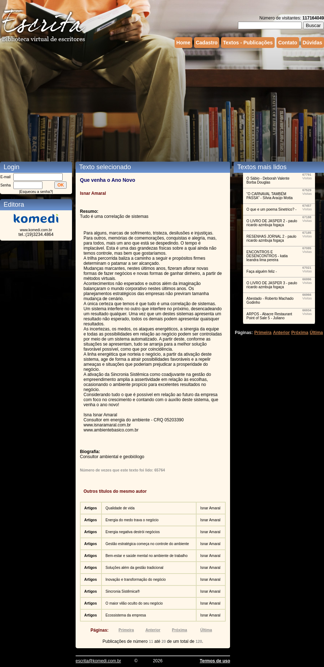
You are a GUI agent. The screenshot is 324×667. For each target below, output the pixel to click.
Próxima (179, 630)
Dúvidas (312, 42)
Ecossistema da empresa (125, 615)
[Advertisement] (156, 103)
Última (206, 630)
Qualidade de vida (120, 508)
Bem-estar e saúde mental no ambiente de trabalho (146, 556)
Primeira (126, 630)
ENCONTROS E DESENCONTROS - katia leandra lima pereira (267, 256)
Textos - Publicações (248, 42)
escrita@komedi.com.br (98, 660)
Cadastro (207, 42)
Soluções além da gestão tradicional (134, 568)
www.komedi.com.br (36, 230)
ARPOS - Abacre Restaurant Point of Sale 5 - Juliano (269, 316)
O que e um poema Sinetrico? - (272, 209)
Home (183, 42)
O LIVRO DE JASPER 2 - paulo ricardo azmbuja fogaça (272, 223)
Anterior (152, 630)
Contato (287, 42)
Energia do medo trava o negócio (131, 520)
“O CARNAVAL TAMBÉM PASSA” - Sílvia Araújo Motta (270, 196)
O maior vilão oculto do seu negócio (134, 603)
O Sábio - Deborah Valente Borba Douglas (268, 180)
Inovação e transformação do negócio (135, 580)
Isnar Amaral (210, 508)
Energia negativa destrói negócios (132, 532)
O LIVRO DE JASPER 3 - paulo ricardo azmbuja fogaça (272, 285)
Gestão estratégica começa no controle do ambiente (147, 544)
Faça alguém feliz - (262, 271)
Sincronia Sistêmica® (122, 591)
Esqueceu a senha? (36, 192)
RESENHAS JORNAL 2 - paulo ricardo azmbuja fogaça (272, 238)
